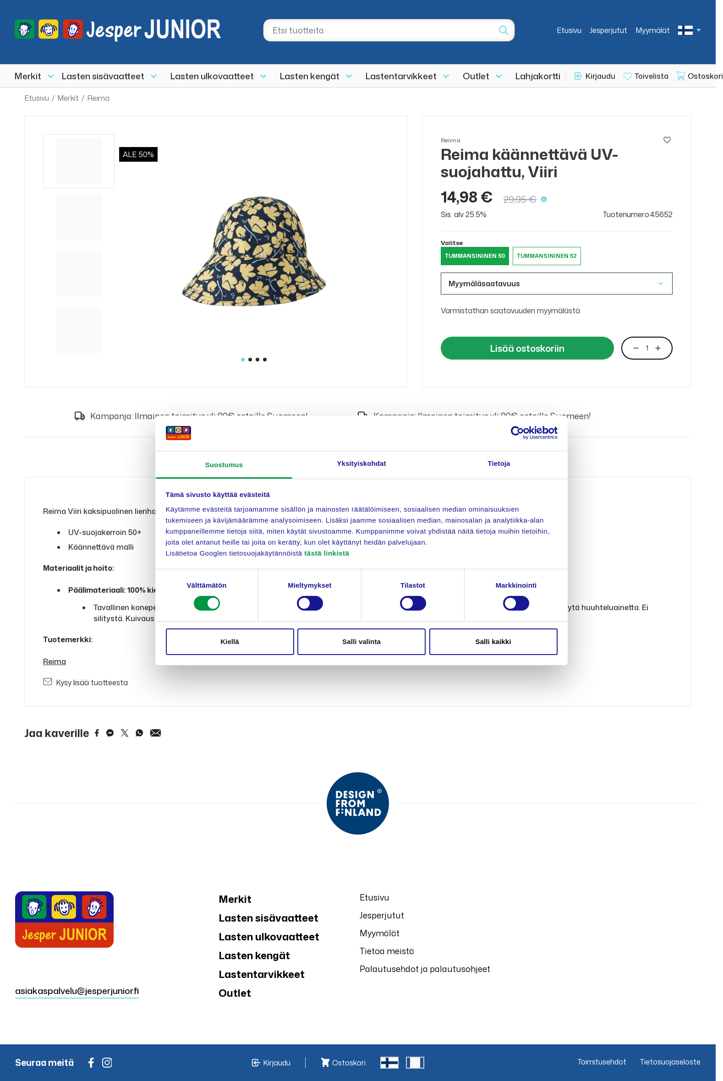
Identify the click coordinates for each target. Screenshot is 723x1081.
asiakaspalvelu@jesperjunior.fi (77, 990)
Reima (98, 98)
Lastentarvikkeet (401, 76)
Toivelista (651, 76)
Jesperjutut (608, 30)
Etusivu (569, 30)
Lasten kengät (310, 76)
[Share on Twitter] (124, 733)
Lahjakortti (537, 76)
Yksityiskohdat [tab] (361, 463)
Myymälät (652, 30)
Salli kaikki (493, 641)
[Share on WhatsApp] (139, 733)
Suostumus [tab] (224, 465)
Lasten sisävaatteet (103, 76)
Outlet (476, 76)
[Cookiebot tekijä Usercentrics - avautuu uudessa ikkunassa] (517, 433)
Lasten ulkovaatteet (212, 76)
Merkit (28, 76)
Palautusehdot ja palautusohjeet (425, 969)
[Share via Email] (155, 733)
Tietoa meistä (387, 951)
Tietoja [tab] (499, 463)
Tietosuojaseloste (670, 1062)
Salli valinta (361, 641)
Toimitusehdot (602, 1062)
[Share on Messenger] (110, 733)
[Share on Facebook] (97, 733)
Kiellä (229, 641)
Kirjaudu (600, 76)
